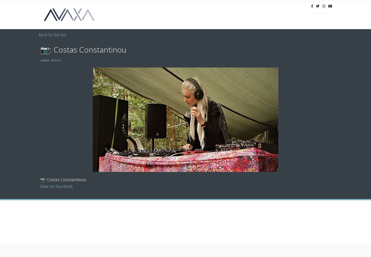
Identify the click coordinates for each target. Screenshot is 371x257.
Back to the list (52, 34)
